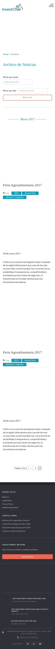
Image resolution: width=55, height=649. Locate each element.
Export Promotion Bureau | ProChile (16, 527)
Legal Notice (7, 500)
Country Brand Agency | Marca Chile (16, 524)
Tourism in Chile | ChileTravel (13, 531)
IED (16, 193)
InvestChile (30, 193)
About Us (5, 497)
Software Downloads (10, 507)
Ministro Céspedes (14, 197)
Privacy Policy (7, 504)
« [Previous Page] (30, 468)
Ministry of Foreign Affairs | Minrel (15, 520)
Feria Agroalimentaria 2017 (22, 185)
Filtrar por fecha (10, 77)
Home (6, 54)
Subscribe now (27, 557)
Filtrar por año (9, 90)
